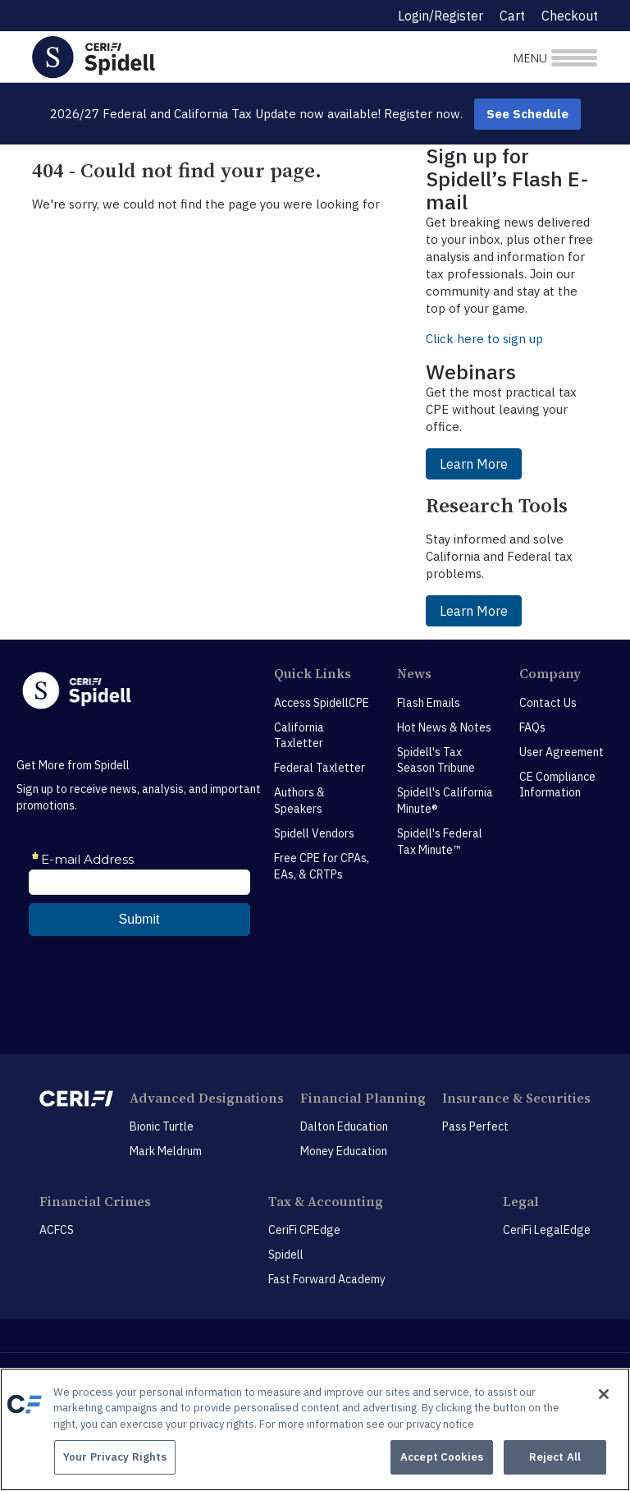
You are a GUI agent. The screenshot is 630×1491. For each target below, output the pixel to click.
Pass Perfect (475, 1126)
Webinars (471, 371)
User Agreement (561, 752)
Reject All (555, 1457)
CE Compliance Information (557, 785)
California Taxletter (299, 735)
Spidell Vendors (314, 833)
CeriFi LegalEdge (547, 1230)
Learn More (474, 464)
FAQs (532, 727)
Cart (512, 15)
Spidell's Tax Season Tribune (436, 760)
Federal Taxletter (319, 767)
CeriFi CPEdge (304, 1230)
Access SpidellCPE (321, 702)
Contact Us (548, 702)
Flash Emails (428, 702)
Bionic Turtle (162, 1126)
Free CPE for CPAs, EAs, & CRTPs (321, 866)
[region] (315, 1429)
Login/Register (440, 15)
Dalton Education (344, 1126)
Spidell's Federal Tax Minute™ (439, 841)
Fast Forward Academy (327, 1279)
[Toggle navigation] (505, 56)
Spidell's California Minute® (445, 800)
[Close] (604, 1394)
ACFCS (56, 1230)
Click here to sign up (484, 338)
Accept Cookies (441, 1457)
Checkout (569, 15)
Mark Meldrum (166, 1151)
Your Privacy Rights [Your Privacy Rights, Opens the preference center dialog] (115, 1457)
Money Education (343, 1151)
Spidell (286, 1254)
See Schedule (527, 114)
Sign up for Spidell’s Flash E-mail (507, 178)
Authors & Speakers (299, 800)
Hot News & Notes (444, 727)
